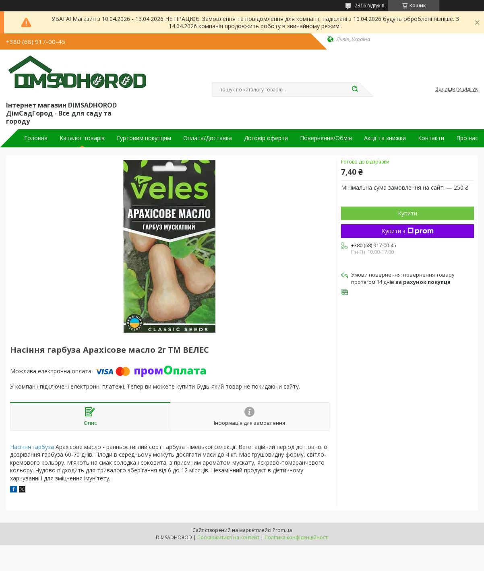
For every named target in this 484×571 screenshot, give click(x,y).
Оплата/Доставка (207, 138)
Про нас (467, 138)
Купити (407, 213)
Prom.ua (282, 530)
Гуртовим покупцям (144, 138)
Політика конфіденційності (297, 537)
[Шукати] (355, 89)
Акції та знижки (385, 138)
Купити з (408, 231)
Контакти (431, 138)
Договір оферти (266, 138)
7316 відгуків (369, 5)
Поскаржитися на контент (228, 537)
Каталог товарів (82, 138)
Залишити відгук (456, 89)
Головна (36, 138)
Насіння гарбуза (32, 447)
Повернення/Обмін (326, 138)
